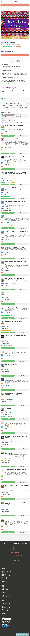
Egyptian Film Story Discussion (11, 364)
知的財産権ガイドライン (6, 593)
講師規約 (3, 592)
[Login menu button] (28, 1)
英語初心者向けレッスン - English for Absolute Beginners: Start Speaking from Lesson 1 (14, 157)
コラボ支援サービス (6, 607)
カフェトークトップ (6, 569)
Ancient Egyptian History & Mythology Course (14, 187)
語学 (2, 9)
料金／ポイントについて (6, 571)
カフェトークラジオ (6, 579)
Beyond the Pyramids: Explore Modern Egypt (14, 378)
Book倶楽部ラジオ (5, 581)
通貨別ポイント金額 (16, 44)
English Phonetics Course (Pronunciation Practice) (15, 335)
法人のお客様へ (5, 577)
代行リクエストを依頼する (15, 61)
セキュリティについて (6, 609)
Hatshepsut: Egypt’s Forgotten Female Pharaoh (15, 247)
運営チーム (15, 549)
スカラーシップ (5, 578)
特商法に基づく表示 (15, 552)
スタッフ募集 (15, 557)
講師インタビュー (5, 589)
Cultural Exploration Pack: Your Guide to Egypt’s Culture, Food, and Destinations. (15, 394)
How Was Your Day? (9, 422)
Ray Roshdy (3, 7)
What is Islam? (8, 408)
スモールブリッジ (5, 612)
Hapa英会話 (4, 613)
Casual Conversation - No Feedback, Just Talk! (14, 278)
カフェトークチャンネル (6, 602)
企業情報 (15, 547)
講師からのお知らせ (6, 591)
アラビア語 (6, 9)
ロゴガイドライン (15, 563)
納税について (4, 596)
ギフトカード (4, 606)
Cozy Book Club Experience (10, 292)
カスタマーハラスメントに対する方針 (15, 555)
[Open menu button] (1, 1)
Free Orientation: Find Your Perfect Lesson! (14, 125)
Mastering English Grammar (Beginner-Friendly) (15, 307)
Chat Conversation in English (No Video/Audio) (14, 351)
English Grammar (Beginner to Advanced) (13, 321)
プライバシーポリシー (6, 610)
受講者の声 (4, 572)
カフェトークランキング (6, 603)
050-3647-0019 (6, 622)
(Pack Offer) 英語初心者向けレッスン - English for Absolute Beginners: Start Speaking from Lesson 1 (15, 173)
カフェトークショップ (6, 604)
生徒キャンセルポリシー (6, 575)
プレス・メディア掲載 (15, 560)
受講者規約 (4, 574)
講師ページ (4, 586)
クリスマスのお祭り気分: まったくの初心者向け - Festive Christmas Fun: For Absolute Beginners (16, 470)
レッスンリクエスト (15, 54)
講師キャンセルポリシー (6, 595)
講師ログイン (4, 588)
